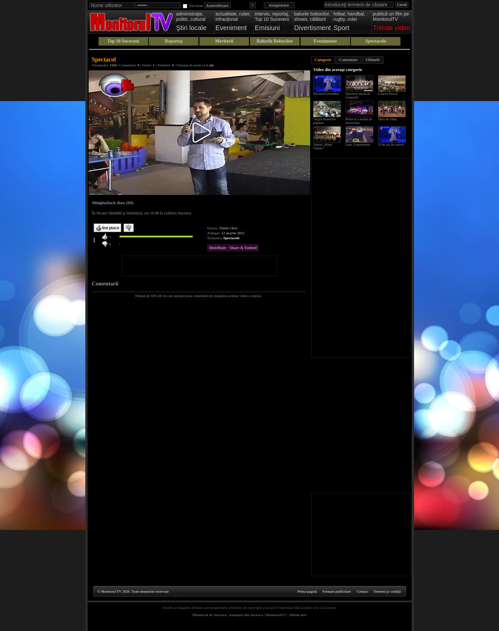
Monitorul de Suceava (209, 615)
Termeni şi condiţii (387, 591)
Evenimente (325, 41)
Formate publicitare (336, 591)
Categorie (323, 59)
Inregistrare (279, 5)
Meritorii (224, 41)
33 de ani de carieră (391, 144)
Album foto (298, 615)
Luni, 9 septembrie (358, 144)
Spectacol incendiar (326, 93)
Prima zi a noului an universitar (359, 121)
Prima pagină (307, 591)
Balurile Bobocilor (275, 41)
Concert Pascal (388, 93)
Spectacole (375, 41)
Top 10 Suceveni (123, 41)
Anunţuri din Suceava (246, 615)
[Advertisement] (199, 266)
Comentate (348, 59)
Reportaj (174, 41)
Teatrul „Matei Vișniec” (322, 146)
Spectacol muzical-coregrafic (358, 95)
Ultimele (372, 59)
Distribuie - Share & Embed (233, 247)
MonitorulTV (276, 615)
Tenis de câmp (387, 119)
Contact (362, 591)
